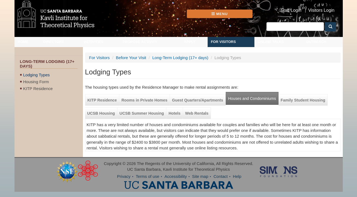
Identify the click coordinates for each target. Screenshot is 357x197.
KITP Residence (38, 88)
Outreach (316, 42)
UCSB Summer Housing (142, 113)
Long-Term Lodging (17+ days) (180, 57)
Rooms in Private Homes (144, 100)
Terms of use (147, 176)
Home (23, 42)
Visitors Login (321, 10)
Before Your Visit (131, 57)
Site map (200, 176)
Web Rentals (196, 113)
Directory (53, 42)
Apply (189, 42)
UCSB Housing (101, 113)
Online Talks (271, 42)
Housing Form (36, 81)
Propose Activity (140, 42)
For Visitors (223, 42)
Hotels (175, 113)
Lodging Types (36, 75)
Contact (220, 176)
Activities (94, 42)
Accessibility (175, 176)
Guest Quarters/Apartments (197, 100)
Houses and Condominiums (252, 98)
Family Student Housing (303, 100)
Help (237, 176)
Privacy (123, 176)
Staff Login (291, 10)
